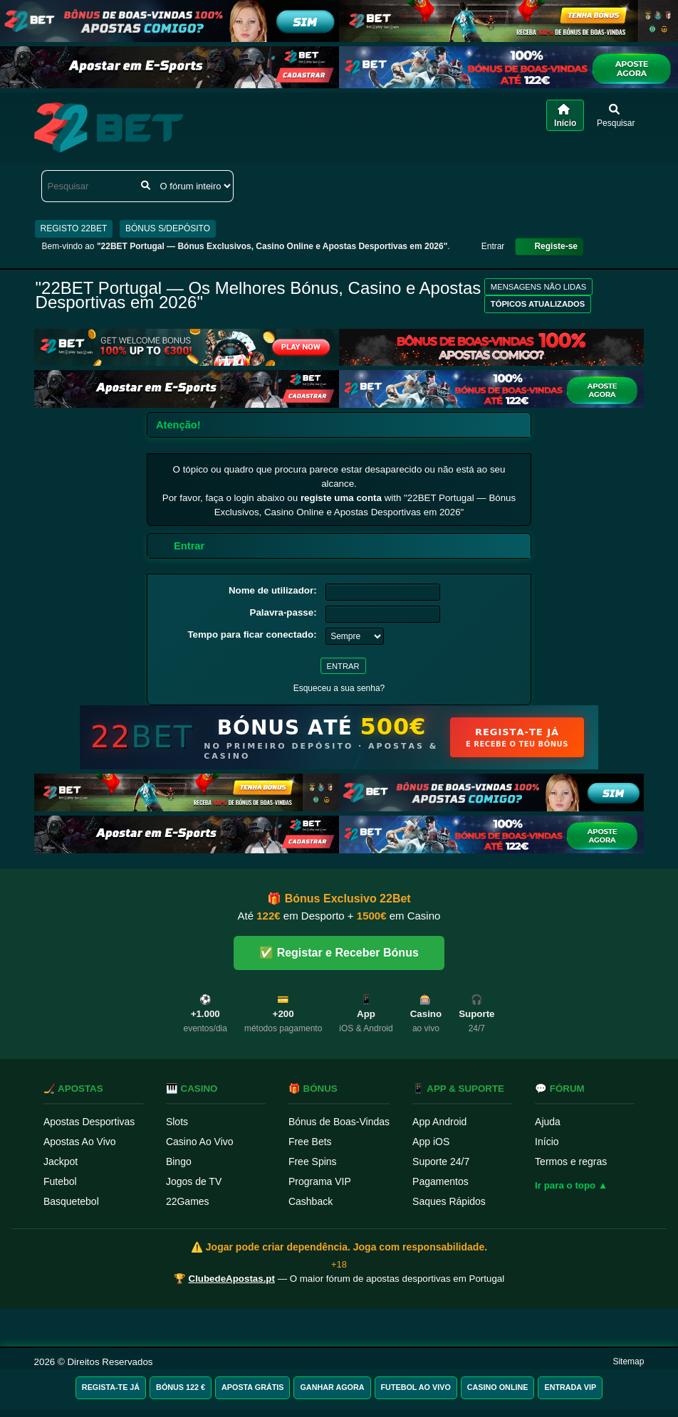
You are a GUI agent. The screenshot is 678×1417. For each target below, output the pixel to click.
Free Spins (312, 1161)
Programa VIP (319, 1181)
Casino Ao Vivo (200, 1141)
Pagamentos (440, 1181)
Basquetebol (71, 1201)
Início (546, 1141)
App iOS (430, 1141)
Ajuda (547, 1121)
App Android (439, 1121)
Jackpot (60, 1161)
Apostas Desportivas (89, 1121)
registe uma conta (341, 497)
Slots (177, 1121)
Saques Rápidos (449, 1201)
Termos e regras (571, 1161)
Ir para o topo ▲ (571, 1185)
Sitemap (628, 1361)
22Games (187, 1201)
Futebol (60, 1181)
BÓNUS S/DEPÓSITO (167, 228)
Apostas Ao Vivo (79, 1141)
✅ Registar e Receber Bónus (339, 953)
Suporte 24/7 (440, 1161)
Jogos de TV (193, 1181)
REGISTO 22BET (74, 228)
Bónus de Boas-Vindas (339, 1121)
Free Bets (310, 1141)
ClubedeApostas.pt (232, 1278)
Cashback (310, 1201)
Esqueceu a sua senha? (339, 688)
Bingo (179, 1161)
